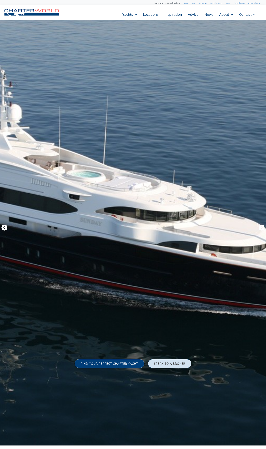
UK (193, 3)
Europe (203, 3)
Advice (193, 14)
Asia (228, 3)
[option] (133, 224)
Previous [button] (4, 228)
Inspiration (173, 14)
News (208, 14)
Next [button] (262, 228)
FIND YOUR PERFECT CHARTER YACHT (109, 364)
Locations (150, 14)
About (224, 14)
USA (186, 3)
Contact (245, 14)
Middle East (216, 3)
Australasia (254, 3)
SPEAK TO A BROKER (169, 364)
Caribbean (239, 3)
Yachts (127, 14)
